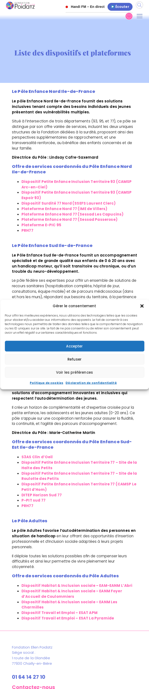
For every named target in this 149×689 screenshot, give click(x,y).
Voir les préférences (74, 372)
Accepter (74, 346)
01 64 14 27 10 (28, 677)
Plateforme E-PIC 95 (41, 224)
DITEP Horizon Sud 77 (41, 495)
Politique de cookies (46, 383)
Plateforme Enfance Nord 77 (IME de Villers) (64, 208)
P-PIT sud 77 (33, 500)
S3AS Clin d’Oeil (37, 456)
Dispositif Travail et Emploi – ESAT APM (59, 612)
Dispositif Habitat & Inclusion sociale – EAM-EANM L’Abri (77, 585)
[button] (141, 306)
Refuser (74, 359)
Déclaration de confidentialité (91, 383)
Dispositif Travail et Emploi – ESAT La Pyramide (67, 618)
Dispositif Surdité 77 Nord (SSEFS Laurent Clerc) (68, 203)
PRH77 (27, 230)
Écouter (120, 6)
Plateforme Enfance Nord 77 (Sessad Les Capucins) (72, 214)
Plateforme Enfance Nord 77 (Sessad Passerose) (69, 219)
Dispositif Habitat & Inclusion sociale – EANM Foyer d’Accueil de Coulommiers (71, 593)
